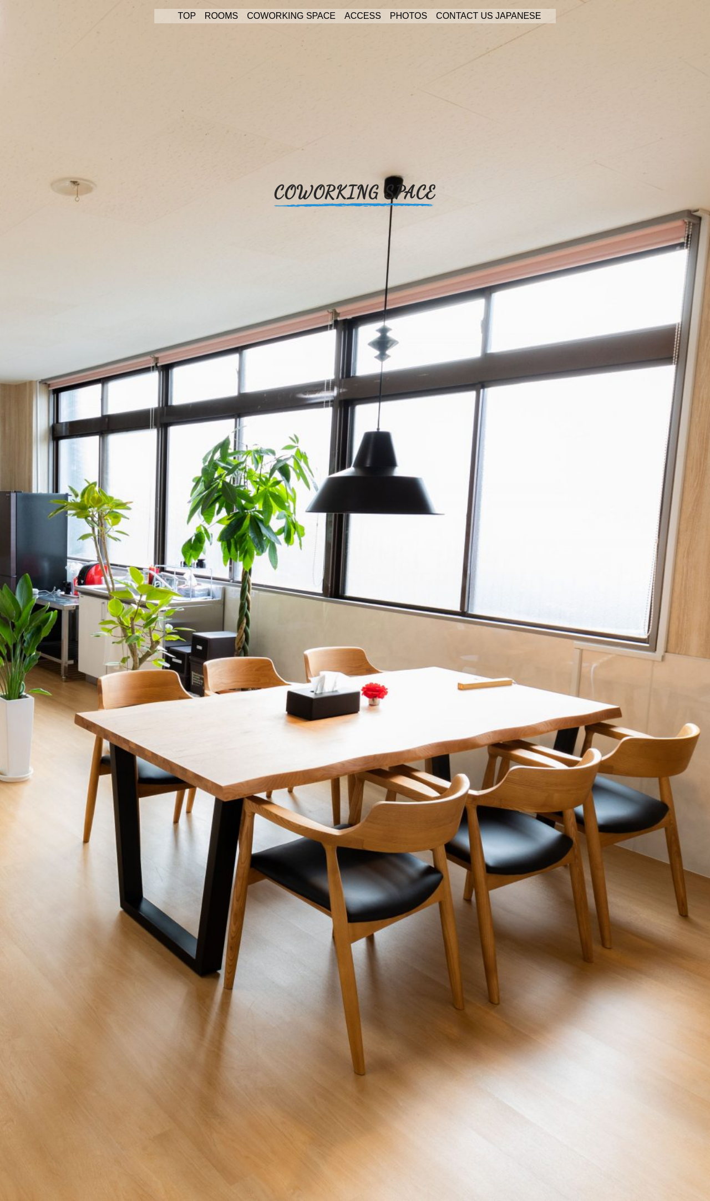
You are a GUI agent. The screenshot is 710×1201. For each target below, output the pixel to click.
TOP (187, 16)
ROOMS (221, 16)
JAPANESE (518, 16)
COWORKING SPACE (291, 16)
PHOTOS (408, 16)
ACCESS (362, 16)
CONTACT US (464, 16)
